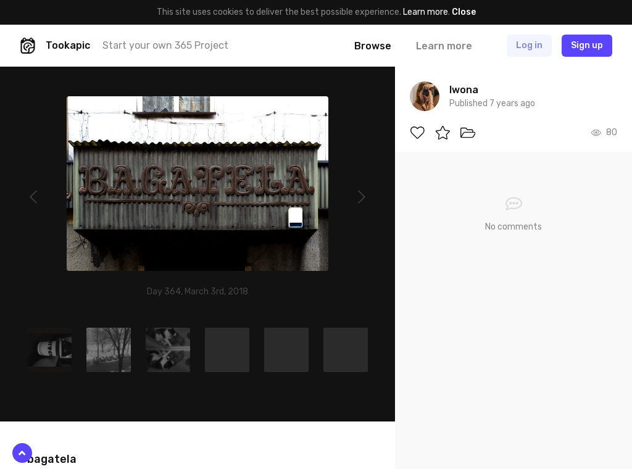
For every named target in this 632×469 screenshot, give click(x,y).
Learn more (425, 12)
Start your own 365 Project (165, 45)
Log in (529, 45)
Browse (372, 46)
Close (464, 12)
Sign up (587, 45)
